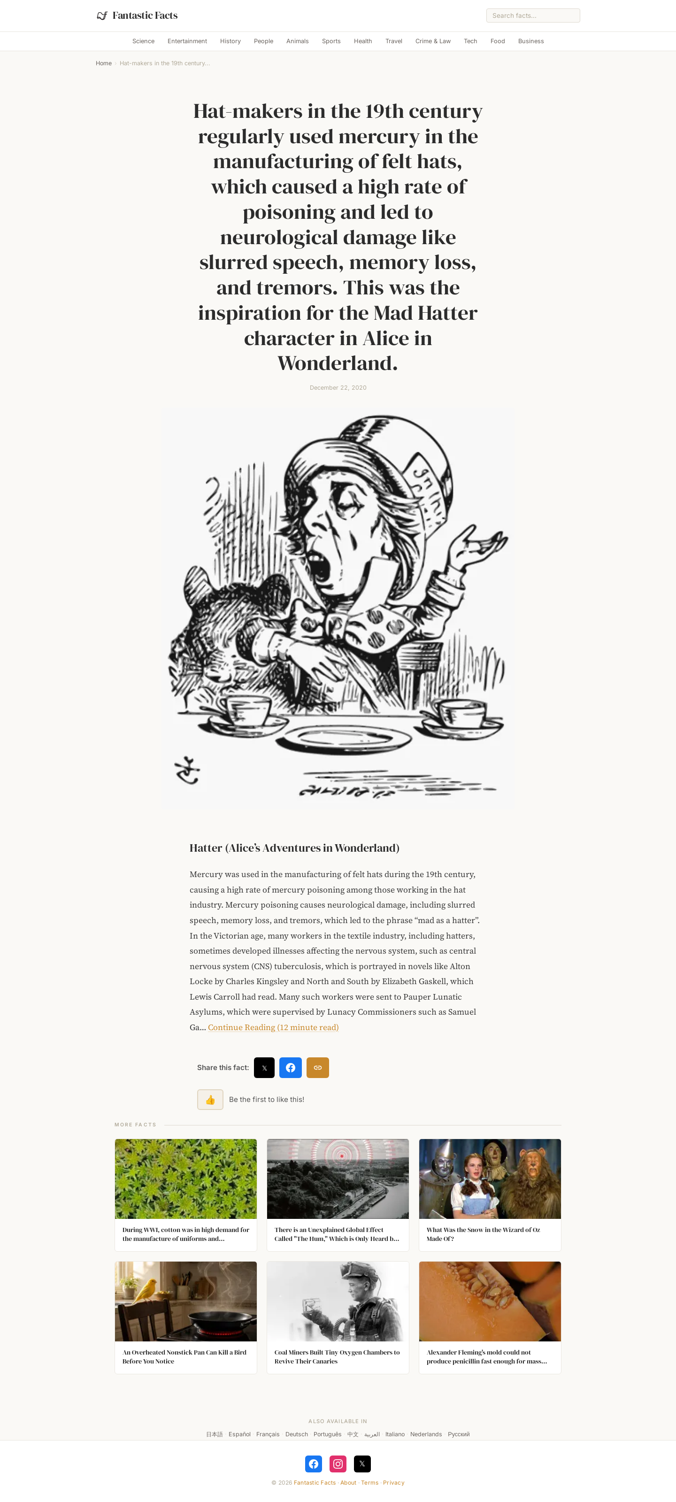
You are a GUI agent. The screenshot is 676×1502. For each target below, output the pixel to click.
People (263, 41)
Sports (331, 41)
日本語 (214, 1434)
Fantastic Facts (315, 1482)
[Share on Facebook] (290, 1067)
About (348, 1482)
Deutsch (296, 1434)
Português (328, 1434)
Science (143, 41)
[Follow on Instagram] (338, 1464)
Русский (458, 1434)
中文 (353, 1434)
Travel (393, 41)
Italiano (395, 1434)
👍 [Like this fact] (210, 1099)
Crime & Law (433, 41)
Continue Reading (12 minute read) (273, 1027)
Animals (297, 41)
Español (240, 1434)
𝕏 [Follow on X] (362, 1463)
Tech (470, 41)
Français (268, 1434)
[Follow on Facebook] (313, 1464)
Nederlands (426, 1434)
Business (531, 41)
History (230, 41)
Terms (369, 1482)
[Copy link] (318, 1067)
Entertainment (187, 41)
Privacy (394, 1482)
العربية (372, 1434)
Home (104, 63)
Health (363, 41)
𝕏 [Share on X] (264, 1068)
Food (498, 41)
